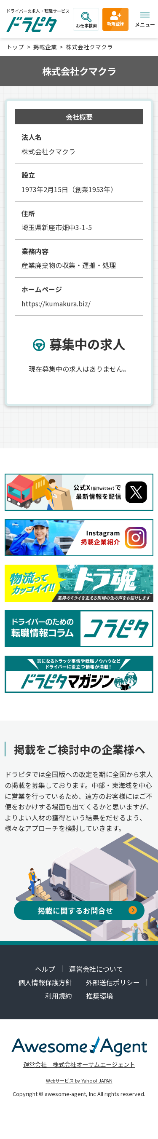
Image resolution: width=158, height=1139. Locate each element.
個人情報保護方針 (45, 982)
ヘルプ (45, 969)
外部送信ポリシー (113, 982)
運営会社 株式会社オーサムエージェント (79, 1064)
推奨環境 (99, 996)
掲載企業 (45, 47)
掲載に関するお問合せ (87, 910)
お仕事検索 (86, 20)
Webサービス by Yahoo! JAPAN (79, 1080)
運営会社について (96, 969)
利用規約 (58, 996)
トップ (15, 47)
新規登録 (115, 18)
